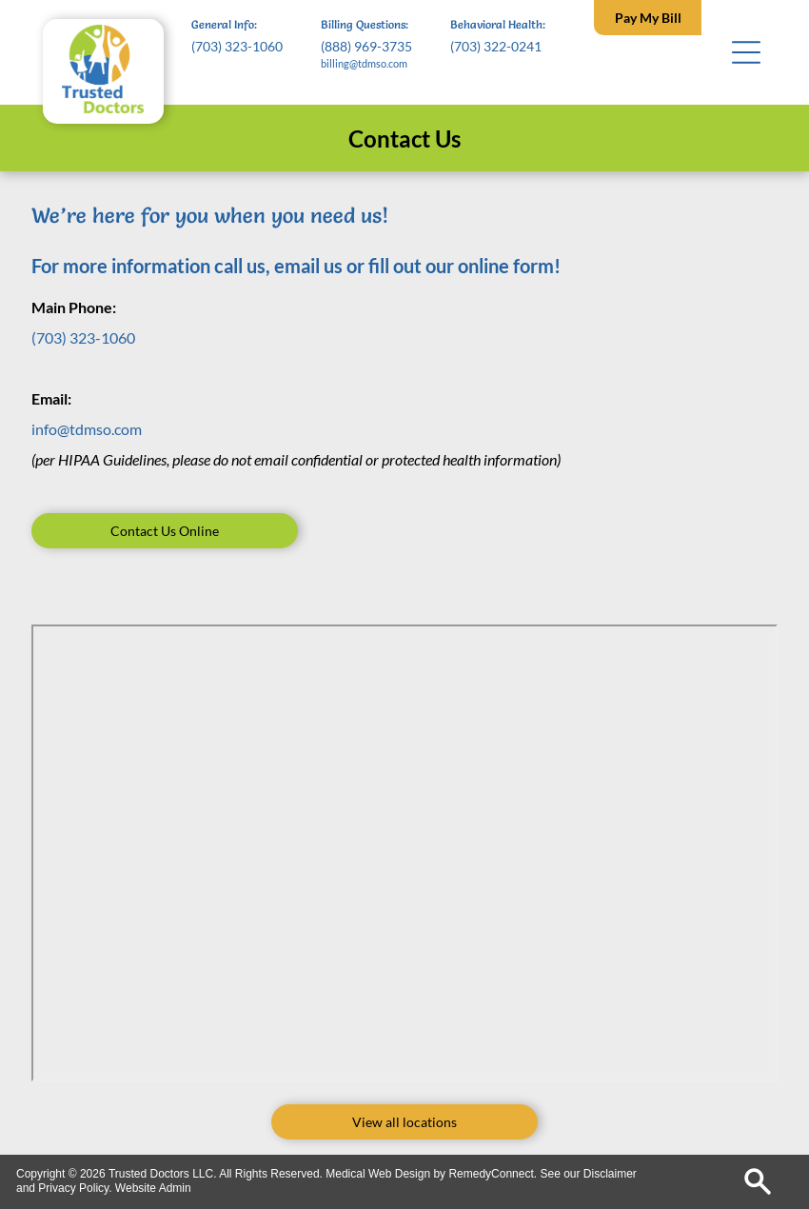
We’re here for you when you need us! (209, 215)
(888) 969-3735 (366, 46)
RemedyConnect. (492, 1173)
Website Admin (153, 1188)
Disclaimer (610, 1173)
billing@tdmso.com (364, 63)
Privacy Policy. (74, 1188)
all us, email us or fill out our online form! (392, 265)
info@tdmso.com (86, 429)
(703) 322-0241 (496, 46)
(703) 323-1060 (237, 46)
